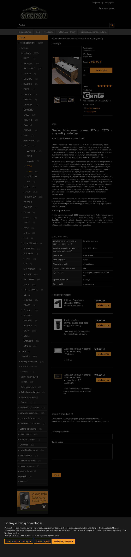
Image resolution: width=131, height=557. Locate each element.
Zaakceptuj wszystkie (63, 541)
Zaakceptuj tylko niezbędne (18, 541)
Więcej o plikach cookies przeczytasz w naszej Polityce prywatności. (31, 535)
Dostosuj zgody (43, 541)
